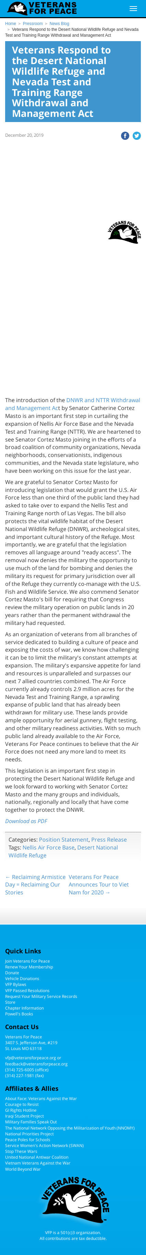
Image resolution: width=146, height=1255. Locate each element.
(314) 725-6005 (19, 1070)
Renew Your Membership (29, 967)
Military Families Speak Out (31, 1122)
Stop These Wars (21, 1151)
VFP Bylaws (15, 984)
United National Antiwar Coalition (36, 1157)
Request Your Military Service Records (41, 996)
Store (10, 1002)
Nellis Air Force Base (49, 847)
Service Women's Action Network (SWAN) (44, 1145)
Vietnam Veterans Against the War (37, 1163)
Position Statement (64, 839)
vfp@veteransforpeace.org (30, 1058)
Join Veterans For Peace (27, 961)
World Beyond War (23, 1169)
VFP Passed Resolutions (27, 990)
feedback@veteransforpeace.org (36, 1064)
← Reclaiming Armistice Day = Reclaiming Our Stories (35, 884)
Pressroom (33, 23)
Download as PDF (26, 821)
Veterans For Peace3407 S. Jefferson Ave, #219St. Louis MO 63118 (31, 1042)
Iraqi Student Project (24, 1116)
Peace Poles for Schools (27, 1140)
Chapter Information (24, 1008)
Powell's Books (19, 1014)
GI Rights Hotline (21, 1110)
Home (10, 23)
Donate (12, 973)
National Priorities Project (29, 1134)
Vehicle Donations (22, 978)
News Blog (59, 23)
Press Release (109, 839)
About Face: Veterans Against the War (41, 1098)
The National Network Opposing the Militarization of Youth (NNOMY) (70, 1128)
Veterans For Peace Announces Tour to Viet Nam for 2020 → (99, 884)
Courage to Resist (22, 1104)
